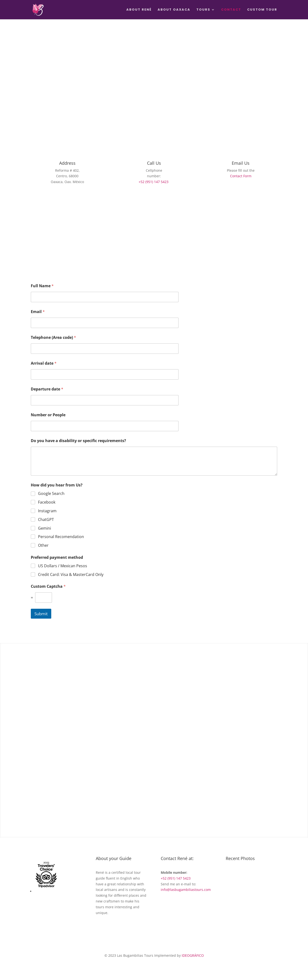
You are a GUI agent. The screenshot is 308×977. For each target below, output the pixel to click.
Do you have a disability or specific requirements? (78, 440)
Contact (231, 10)
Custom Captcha (48, 586)
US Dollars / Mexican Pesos (62, 565)
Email (38, 311)
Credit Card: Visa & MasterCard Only (70, 574)
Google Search (51, 493)
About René (139, 10)
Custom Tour (262, 10)
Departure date (47, 389)
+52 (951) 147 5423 (153, 181)
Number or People (48, 415)
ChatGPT (46, 519)
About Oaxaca (174, 10)
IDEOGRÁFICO (193, 955)
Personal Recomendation (61, 536)
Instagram (47, 510)
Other (43, 545)
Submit (41, 613)
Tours (203, 10)
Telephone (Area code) (53, 337)
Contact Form (240, 176)
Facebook (46, 502)
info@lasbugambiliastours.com (186, 889)
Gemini (44, 528)
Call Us (154, 163)
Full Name (42, 286)
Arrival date (44, 363)
